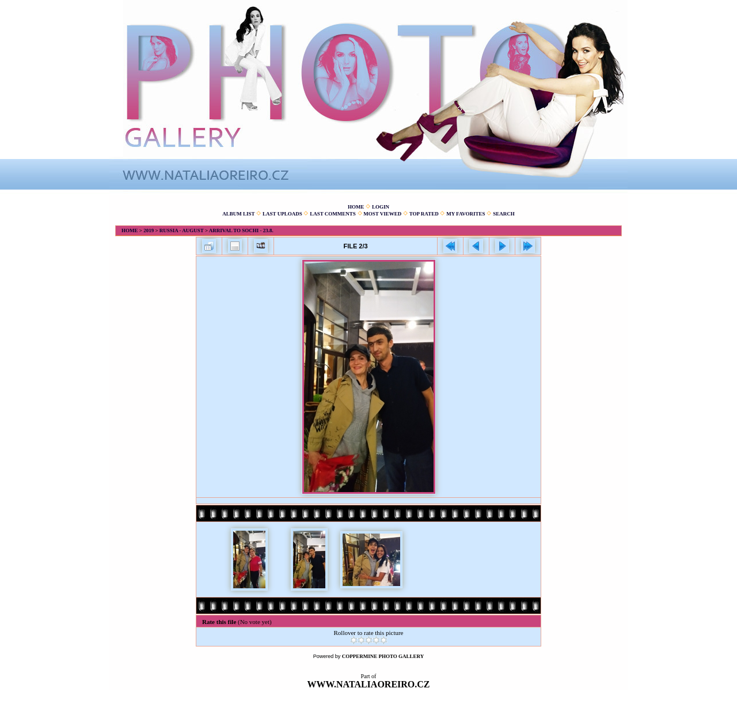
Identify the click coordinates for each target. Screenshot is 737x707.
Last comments (333, 214)
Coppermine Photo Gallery (383, 656)
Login (380, 207)
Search (504, 214)
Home (356, 207)
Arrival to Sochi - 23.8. (241, 230)
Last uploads (282, 214)
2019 (148, 230)
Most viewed (382, 214)
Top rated (424, 214)
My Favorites (465, 214)
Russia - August (181, 230)
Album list (238, 214)
